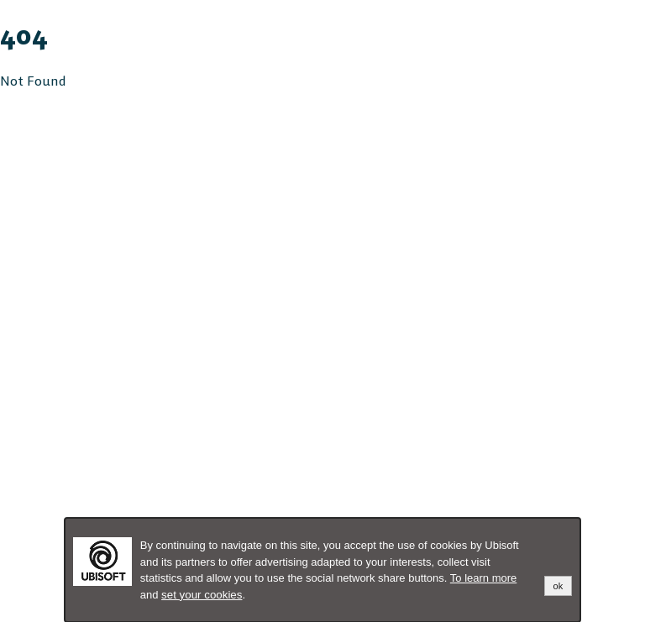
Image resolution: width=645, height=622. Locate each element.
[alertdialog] (322, 570)
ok (558, 586)
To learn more (483, 578)
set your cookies (201, 594)
